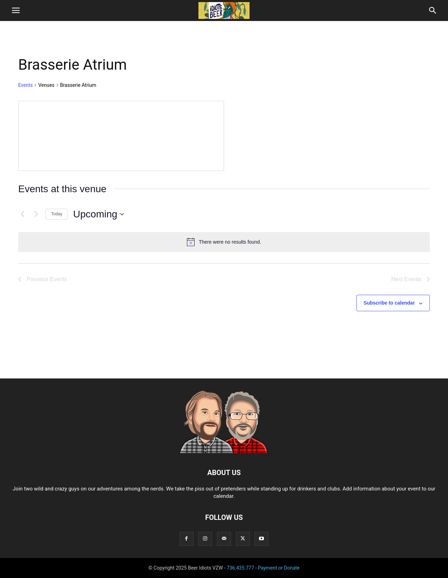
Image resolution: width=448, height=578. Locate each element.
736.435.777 (240, 568)
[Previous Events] (22, 214)
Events (25, 85)
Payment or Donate (279, 568)
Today (56, 213)
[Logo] (224, 451)
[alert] (224, 242)
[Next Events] (36, 214)
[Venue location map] (121, 136)
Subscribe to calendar (389, 303)
